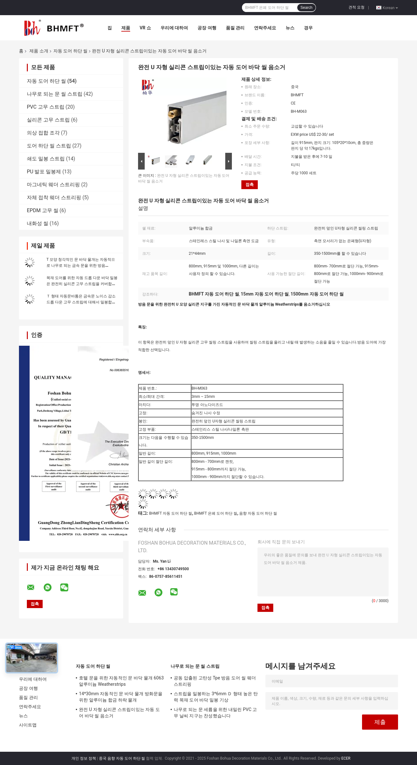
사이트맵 (28, 724)
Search (306, 7)
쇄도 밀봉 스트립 (46, 159)
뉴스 (290, 27)
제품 (125, 27)
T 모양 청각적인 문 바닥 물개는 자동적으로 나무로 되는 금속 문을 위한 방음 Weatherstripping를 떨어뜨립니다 (80, 265)
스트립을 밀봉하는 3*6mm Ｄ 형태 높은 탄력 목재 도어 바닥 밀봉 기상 (216, 696)
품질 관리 (235, 27)
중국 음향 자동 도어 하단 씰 (122, 758)
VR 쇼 (145, 27)
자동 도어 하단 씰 (70, 50)
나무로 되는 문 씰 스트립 (54, 94)
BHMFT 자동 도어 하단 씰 (170, 513)
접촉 (249, 184)
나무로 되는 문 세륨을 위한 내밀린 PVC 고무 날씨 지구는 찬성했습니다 (215, 712)
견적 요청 (356, 7)
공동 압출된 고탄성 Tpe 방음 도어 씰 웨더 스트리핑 (215, 681)
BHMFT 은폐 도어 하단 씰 (215, 513)
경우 (308, 27)
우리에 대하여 (174, 27)
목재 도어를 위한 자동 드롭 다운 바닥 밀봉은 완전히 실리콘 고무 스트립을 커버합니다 (82, 284)
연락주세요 (265, 27)
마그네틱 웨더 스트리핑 (53, 185)
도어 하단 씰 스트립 (49, 146)
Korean (390, 7)
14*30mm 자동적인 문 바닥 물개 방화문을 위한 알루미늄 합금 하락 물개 (120, 696)
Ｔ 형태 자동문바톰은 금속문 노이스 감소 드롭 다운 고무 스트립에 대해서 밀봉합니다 (81, 302)
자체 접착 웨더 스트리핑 (54, 197)
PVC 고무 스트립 (45, 107)
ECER (345, 758)
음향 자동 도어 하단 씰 (258, 513)
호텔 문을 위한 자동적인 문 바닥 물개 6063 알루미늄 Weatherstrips (121, 681)
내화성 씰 (37, 223)
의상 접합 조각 (43, 133)
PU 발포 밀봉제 (44, 172)
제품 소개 (38, 50)
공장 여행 (206, 27)
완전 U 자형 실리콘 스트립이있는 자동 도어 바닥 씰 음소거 (119, 712)
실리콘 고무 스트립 (48, 120)
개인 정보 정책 (83, 758)
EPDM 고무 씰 (42, 210)
